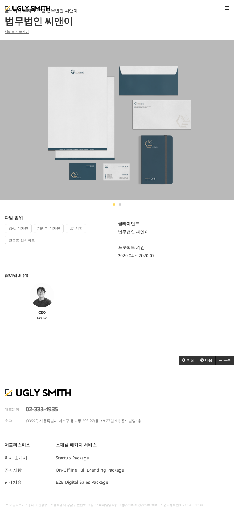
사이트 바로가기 (17, 32)
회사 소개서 (16, 458)
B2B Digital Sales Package (82, 482)
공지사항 (13, 470)
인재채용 (13, 482)
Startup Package (72, 458)
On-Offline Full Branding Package (90, 470)
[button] (188, 360)
